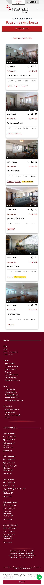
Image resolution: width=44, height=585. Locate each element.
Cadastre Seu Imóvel (11, 366)
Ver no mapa (7, 451)
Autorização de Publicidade (14, 400)
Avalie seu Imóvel (10, 369)
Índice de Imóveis (10, 378)
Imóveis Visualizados (11, 375)
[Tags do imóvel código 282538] (22, 110)
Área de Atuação (10, 412)
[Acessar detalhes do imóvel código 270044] (22, 276)
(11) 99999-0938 (9, 437)
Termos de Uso (8, 355)
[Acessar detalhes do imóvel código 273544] (22, 180)
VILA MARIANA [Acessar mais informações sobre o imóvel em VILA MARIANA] (12, 114)
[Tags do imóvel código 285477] (22, 301)
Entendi (22, 582)
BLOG (5, 349)
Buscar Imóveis (22, 29)
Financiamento (10, 389)
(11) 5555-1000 (9, 482)
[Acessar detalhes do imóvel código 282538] (22, 133)
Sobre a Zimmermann (12, 409)
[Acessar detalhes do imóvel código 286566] (22, 228)
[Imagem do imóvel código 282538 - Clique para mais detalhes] (22, 101)
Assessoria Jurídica (11, 392)
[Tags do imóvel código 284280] (22, 62)
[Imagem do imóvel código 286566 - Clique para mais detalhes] (22, 197)
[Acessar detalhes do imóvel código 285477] (22, 324)
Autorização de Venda (12, 398)
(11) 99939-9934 (9, 460)
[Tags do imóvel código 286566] (22, 206)
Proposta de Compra (11, 395)
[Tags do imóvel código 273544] (22, 158)
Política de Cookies (8, 578)
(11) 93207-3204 (9, 505)
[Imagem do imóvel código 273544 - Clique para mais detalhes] (22, 149)
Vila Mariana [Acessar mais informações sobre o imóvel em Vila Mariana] (11, 67)
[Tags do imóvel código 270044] (22, 253)
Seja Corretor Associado (13, 415)
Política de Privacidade (10, 352)
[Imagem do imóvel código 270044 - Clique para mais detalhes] (22, 245)
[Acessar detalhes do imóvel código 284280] (22, 85)
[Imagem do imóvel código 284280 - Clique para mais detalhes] (22, 54)
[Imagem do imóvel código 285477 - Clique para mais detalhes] (22, 293)
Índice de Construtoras (12, 380)
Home (5, 346)
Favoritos (8, 372)
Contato (7, 418)
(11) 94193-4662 (9, 528)
